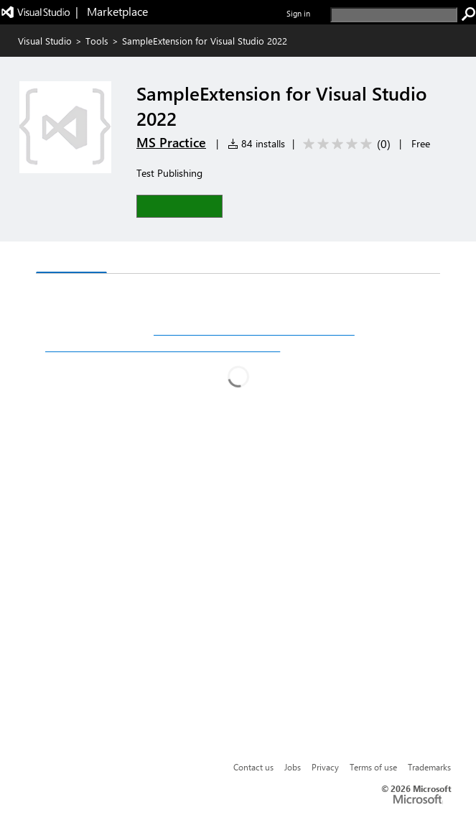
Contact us (253, 767)
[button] (179, 206)
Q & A (133, 259)
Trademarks (429, 767)
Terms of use (373, 767)
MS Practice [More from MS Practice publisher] (171, 142)
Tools (96, 40)
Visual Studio (45, 40)
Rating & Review (212, 259)
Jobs (292, 767)
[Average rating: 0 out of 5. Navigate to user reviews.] (344, 144)
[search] (393, 14)
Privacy (325, 767)
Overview (71, 258)
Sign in (298, 13)
